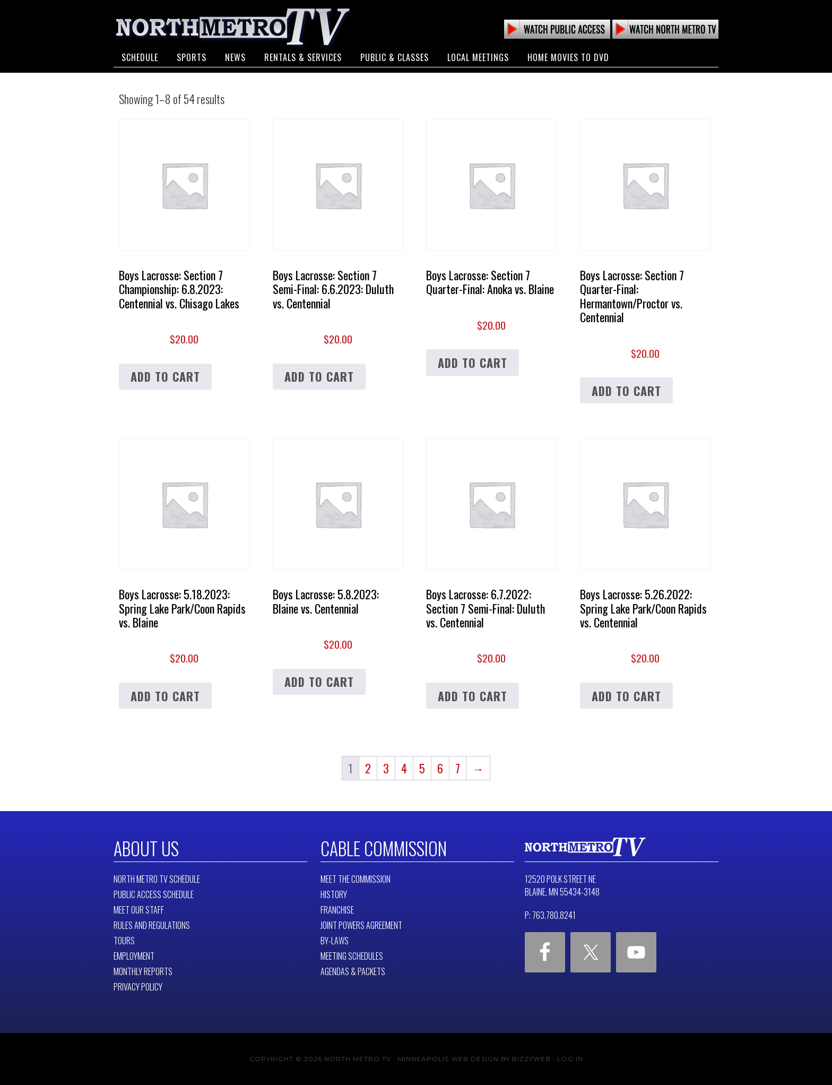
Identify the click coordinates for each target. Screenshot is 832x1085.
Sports (191, 57)
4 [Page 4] (404, 768)
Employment (134, 956)
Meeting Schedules (351, 956)
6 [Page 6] (440, 768)
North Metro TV (233, 26)
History (333, 894)
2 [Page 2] (368, 768)
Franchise (337, 909)
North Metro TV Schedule (157, 879)
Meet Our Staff (139, 909)
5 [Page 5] (422, 768)
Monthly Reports (143, 971)
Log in (570, 1059)
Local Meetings (478, 57)
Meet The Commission (355, 879)
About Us (146, 848)
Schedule (140, 57)
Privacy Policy (138, 986)
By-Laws (334, 940)
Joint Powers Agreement (361, 925)
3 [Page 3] (386, 768)
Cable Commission (383, 848)
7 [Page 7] (457, 768)
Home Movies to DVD (568, 57)
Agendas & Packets (352, 971)
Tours (124, 940)
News (235, 57)
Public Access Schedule (154, 894)
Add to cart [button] (165, 376)
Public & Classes (394, 57)
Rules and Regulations (152, 925)
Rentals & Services (303, 57)
